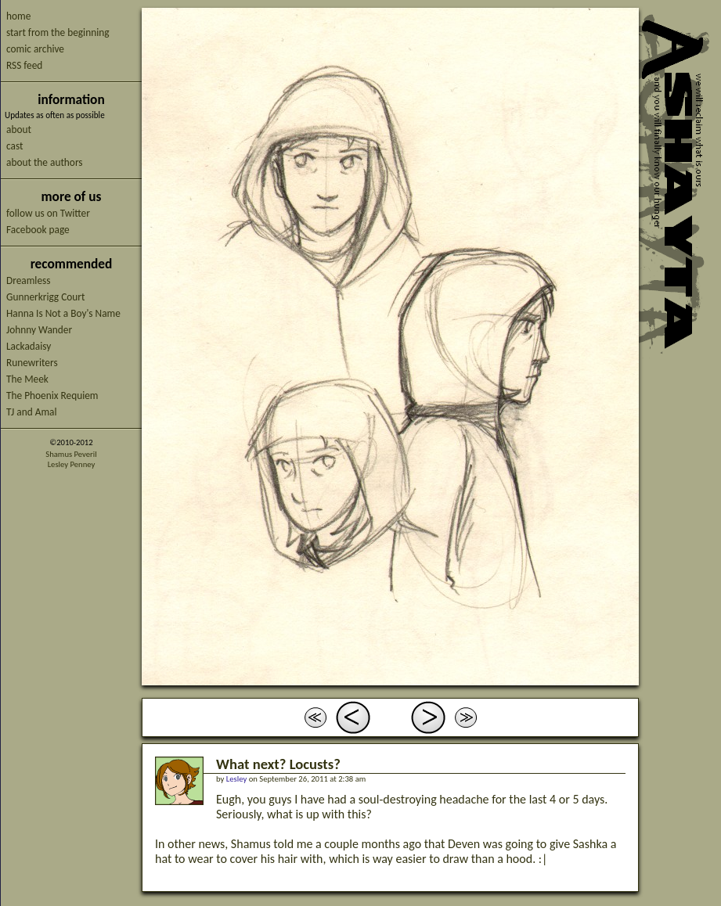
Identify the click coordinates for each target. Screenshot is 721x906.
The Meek (27, 379)
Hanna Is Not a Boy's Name (63, 313)
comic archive (35, 49)
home (18, 16)
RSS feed (24, 65)
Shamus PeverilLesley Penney (70, 459)
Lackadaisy (28, 346)
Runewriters (32, 362)
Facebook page (38, 229)
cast (14, 146)
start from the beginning (57, 32)
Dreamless (28, 280)
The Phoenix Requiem (52, 395)
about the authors (44, 162)
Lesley (236, 779)
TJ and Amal (31, 412)
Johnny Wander (39, 329)
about (18, 129)
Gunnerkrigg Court (45, 297)
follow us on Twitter (48, 213)
